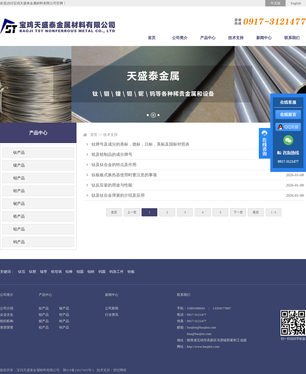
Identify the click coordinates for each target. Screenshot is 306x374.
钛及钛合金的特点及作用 (114, 164)
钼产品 (19, 178)
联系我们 (292, 38)
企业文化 (6, 315)
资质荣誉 (6, 327)
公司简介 (179, 38)
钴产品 (19, 229)
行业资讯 (111, 315)
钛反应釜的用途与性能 (112, 185)
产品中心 (207, 38)
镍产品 (19, 165)
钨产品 (19, 242)
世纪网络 (119, 370)
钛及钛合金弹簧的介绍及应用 (118, 195)
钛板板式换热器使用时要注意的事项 (124, 175)
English (296, 3)
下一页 (238, 212)
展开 (264, 143)
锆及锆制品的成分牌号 (112, 154)
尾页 (256, 212)
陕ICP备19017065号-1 (78, 370)
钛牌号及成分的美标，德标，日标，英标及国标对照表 (140, 144)
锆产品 (19, 216)
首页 (152, 38)
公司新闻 (111, 308)
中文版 (275, 3)
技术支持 (236, 38)
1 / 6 (273, 212)
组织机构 (6, 321)
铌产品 (19, 204)
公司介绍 (6, 308)
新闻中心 (264, 38)
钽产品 (19, 191)
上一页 (131, 212)
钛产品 (19, 152)
